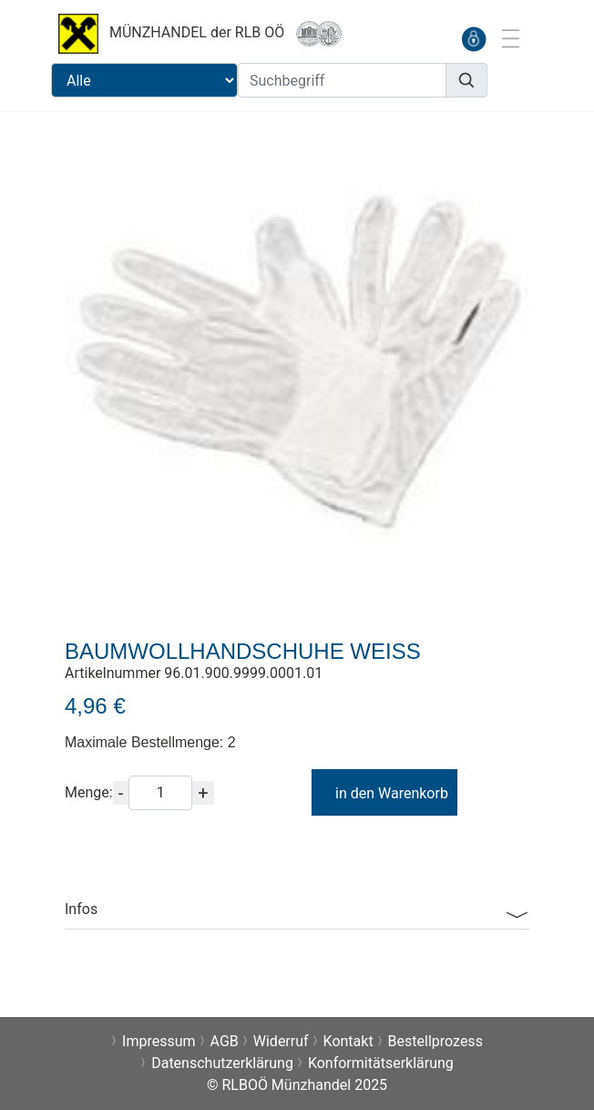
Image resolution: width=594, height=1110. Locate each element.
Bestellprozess (435, 1041)
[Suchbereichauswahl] (144, 80)
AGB (224, 1041)
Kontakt (348, 1041)
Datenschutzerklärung (222, 1063)
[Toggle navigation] (509, 38)
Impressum (159, 1041)
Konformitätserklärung (381, 1063)
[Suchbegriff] (342, 80)
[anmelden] (473, 38)
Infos (81, 909)
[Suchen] (466, 80)
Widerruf (281, 1041)
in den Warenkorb (383, 793)
